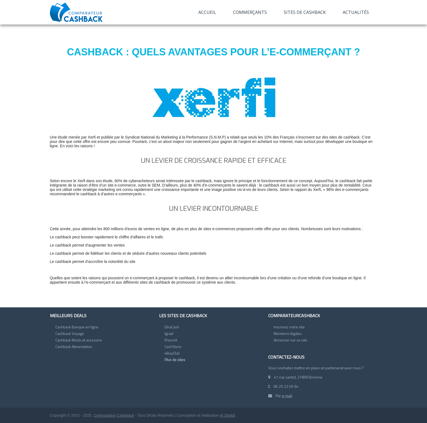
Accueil (207, 12)
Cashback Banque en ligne (76, 327)
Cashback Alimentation (73, 346)
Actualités (356, 12)
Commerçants (250, 12)
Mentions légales (288, 333)
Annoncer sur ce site (290, 340)
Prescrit (171, 340)
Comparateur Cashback (114, 415)
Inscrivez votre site (289, 327)
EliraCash (172, 327)
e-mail (287, 395)
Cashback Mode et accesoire (78, 340)
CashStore (173, 346)
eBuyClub (172, 353)
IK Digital (227, 415)
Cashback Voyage (69, 333)
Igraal (169, 333)
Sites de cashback (305, 12)
